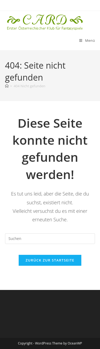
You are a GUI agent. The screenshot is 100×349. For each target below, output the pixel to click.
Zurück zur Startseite (50, 260)
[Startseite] (7, 86)
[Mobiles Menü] (87, 40)
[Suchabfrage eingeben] (50, 238)
